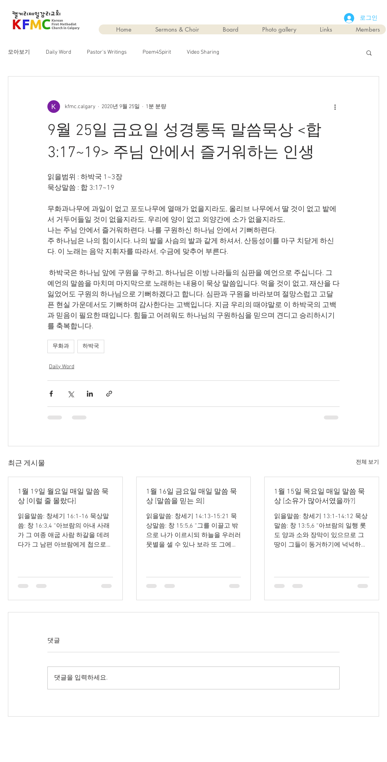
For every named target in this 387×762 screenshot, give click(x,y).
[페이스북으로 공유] (51, 393)
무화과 (61, 346)
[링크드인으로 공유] (90, 393)
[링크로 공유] (109, 393)
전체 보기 (367, 462)
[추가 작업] (335, 106)
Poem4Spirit (157, 52)
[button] (369, 52)
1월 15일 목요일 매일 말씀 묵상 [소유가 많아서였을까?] (319, 497)
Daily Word (58, 52)
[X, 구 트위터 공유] (70, 393)
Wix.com (238, 735)
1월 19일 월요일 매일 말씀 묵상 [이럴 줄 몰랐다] (63, 497)
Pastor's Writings (107, 52)
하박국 (91, 346)
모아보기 (19, 52)
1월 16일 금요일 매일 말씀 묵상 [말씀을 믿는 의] (191, 497)
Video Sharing (203, 52)
